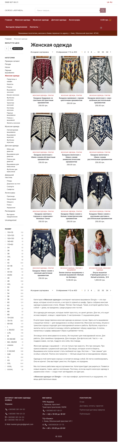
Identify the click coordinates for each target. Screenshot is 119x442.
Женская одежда (40, 95)
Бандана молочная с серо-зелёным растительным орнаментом (100, 100)
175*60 (10, 244)
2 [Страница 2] (85, 52)
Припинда (11, 196)
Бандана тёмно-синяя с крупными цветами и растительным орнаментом (100, 216)
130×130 (10, 238)
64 (8, 308)
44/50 (9, 275)
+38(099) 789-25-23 (16, 414)
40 (8, 260)
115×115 (10, 232)
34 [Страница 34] (107, 52)
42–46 (9, 266)
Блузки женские (95, 268)
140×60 (10, 241)
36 (8, 250)
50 (8, 287)
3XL (8, 257)
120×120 (10, 235)
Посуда (8, 64)
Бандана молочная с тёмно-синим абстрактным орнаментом (43, 157)
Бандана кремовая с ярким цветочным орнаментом (71, 99)
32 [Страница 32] (99, 52)
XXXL (9, 366)
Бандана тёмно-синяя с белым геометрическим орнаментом (71, 216)
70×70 (9, 321)
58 (8, 299)
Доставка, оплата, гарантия (91, 406)
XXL (9, 363)
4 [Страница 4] (91, 52)
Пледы (9, 181)
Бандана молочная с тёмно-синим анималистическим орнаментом (71, 158)
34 (8, 247)
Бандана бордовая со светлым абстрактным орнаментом (43, 100)
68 (8, 315)
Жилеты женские (13, 123)
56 (8, 296)
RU (111, 2)
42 (8, 263)
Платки (51, 95)
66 (8, 311)
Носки (7, 67)
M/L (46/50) (12, 342)
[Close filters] (24, 43)
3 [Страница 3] (88, 52)
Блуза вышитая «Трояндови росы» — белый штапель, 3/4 (99, 274)
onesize (10, 345)
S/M (8, 354)
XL (8, 357)
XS (8, 360)
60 (8, 302)
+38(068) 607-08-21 (53, 410)
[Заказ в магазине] (42, 52)
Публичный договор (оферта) (92, 410)
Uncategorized (10, 220)
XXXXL (10, 369)
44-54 (9, 272)
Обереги (10, 202)
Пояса (9, 205)
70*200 (10, 318)
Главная (8, 39)
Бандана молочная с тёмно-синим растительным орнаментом (100, 157)
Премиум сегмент (12, 61)
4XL (8, 284)
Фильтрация (17, 48)
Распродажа (10, 211)
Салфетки (10, 189)
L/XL (9, 333)
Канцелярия (11, 199)
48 (8, 281)
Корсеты (10, 84)
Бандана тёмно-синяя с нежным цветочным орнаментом (43, 273)
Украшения (11, 208)
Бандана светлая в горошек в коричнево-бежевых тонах (43, 216)
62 (8, 305)
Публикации (85, 414)
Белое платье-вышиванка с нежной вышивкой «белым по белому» (71, 274)
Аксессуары (10, 193)
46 (8, 278)
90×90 (10, 324)
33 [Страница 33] (103, 52)
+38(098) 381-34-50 (16, 409)
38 (8, 254)
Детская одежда (12, 146)
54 (8, 293)
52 (8, 290)
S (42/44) (11, 351)
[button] (106, 23)
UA (108, 2)
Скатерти (10, 186)
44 (8, 269)
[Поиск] (103, 10)
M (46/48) (11, 339)
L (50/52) (11, 330)
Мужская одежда (12, 126)
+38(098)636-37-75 (56, 425)
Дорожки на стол (13, 184)
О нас (82, 402)
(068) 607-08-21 (11, 2)
